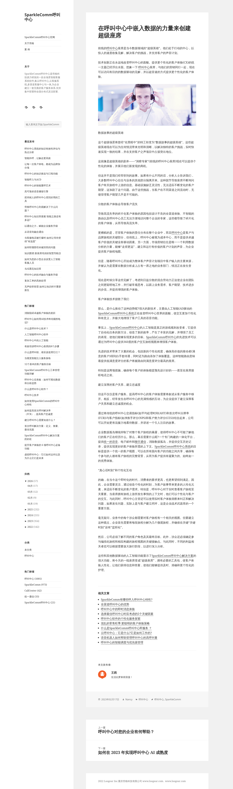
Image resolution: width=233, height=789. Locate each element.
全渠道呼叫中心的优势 (115, 604)
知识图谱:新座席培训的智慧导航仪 (43, 253)
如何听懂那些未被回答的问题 (40, 247)
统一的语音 (111, 442)
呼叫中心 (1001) (33, 578)
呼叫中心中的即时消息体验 (118, 609)
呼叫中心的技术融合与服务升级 (41, 274)
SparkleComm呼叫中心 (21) (40, 602)
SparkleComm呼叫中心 (42, 17)
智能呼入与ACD (33, 179)
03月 (30, 491)
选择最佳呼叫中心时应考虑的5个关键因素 (127, 614)
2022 (30, 526)
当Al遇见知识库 (33, 268)
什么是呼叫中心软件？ (36, 389)
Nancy (128, 699)
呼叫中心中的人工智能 (36, 340)
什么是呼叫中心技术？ (36, 328)
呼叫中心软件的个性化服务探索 (120, 618)
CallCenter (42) (33, 590)
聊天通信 (140, 442)
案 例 (27, 49)
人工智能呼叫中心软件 (36, 334)
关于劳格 (29, 43)
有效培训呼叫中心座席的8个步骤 (42, 346)
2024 (30, 515)
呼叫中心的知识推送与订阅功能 (41, 173)
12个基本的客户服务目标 (38, 364)
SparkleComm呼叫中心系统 (116, 313)
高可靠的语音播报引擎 (36, 191)
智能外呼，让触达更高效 (38, 158)
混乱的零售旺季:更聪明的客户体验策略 (125, 623)
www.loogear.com (175, 781)
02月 (30, 497)
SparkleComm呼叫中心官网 (40, 37)
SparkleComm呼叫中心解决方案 (172, 556)
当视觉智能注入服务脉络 (38, 358)
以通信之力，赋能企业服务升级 (41, 226)
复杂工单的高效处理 (35, 280)
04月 (30, 485)
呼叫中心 (29, 555)
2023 (30, 521)
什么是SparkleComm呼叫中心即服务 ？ (126, 628)
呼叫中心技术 (32, 395)
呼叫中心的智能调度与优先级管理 (122, 642)
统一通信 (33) (32, 596)
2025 (30, 509)
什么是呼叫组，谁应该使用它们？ (42, 352)
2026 (30, 481)
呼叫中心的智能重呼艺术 (38, 185)
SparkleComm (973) (36, 584)
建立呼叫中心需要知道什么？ (40, 420)
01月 (30, 503)
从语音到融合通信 (34, 231)
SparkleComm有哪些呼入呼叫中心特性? (126, 599)
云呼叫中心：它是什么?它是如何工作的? (126, 633)
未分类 (28, 549)
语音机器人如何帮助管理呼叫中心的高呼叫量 (129, 637)
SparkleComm (173, 699)
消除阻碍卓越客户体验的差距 (40, 313)
